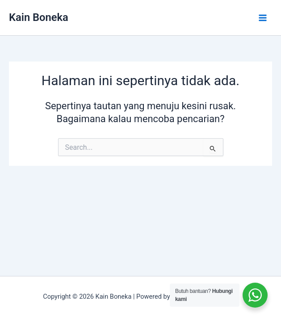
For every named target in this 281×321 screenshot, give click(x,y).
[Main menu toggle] (262, 17)
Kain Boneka (38, 17)
